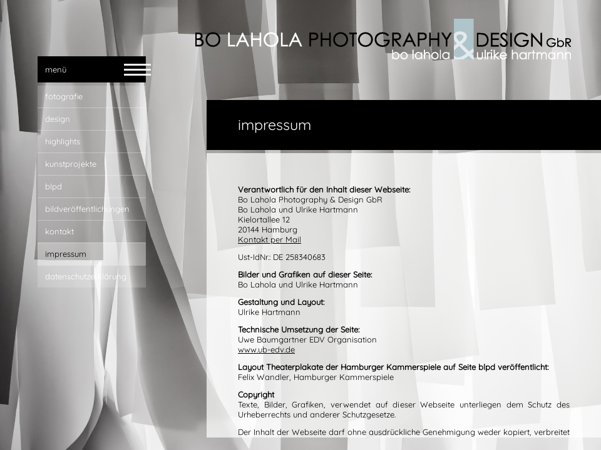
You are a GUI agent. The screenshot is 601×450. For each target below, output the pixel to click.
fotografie (64, 96)
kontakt (59, 231)
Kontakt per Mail (269, 239)
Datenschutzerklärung (85, 276)
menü (55, 69)
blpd (53, 186)
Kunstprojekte (70, 164)
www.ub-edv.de (266, 349)
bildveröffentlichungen (87, 209)
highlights (62, 141)
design (57, 119)
